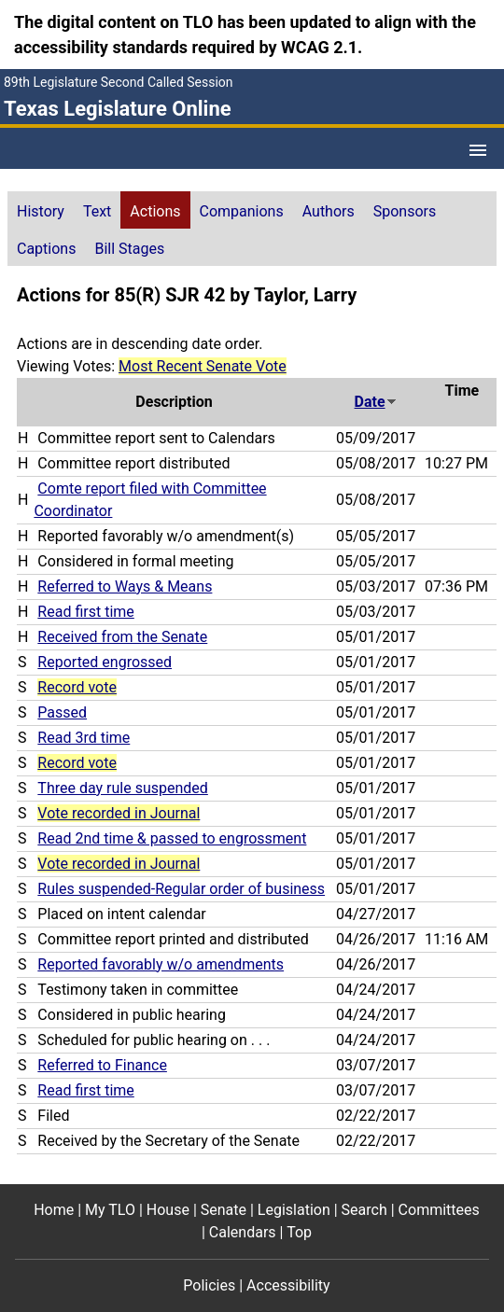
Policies (209, 1285)
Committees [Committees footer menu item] (439, 1210)
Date (376, 402)
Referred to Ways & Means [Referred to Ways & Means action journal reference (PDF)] (124, 586)
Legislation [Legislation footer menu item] (294, 1210)
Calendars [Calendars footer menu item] (242, 1232)
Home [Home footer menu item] (54, 1210)
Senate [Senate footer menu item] (223, 1210)
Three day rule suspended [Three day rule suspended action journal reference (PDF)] (122, 788)
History (40, 211)
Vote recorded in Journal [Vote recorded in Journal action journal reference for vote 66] (118, 813)
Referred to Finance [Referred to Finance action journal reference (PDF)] (102, 1065)
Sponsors (405, 211)
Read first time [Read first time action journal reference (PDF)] (85, 612)
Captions (46, 249)
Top (299, 1232)
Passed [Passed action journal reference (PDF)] (62, 712)
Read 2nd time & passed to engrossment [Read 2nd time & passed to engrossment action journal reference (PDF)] (171, 838)
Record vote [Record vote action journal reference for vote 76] (77, 763)
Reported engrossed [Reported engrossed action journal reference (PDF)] (104, 662)
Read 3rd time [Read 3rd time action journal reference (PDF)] (83, 738)
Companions (242, 211)
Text (97, 211)
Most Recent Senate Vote (203, 366)
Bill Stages (129, 249)
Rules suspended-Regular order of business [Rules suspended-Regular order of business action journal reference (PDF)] (181, 889)
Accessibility (288, 1285)
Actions (155, 211)
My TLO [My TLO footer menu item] (110, 1210)
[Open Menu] (478, 150)
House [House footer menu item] (168, 1210)
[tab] (40, 210)
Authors (328, 211)
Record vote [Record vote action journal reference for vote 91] (77, 687)
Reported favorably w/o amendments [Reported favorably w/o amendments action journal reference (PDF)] (160, 964)
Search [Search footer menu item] (364, 1210)
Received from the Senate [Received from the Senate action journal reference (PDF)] (122, 637)
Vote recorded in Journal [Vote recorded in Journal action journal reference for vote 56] (118, 863)
